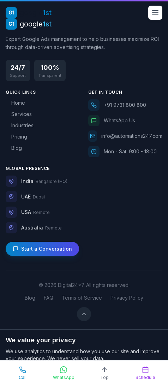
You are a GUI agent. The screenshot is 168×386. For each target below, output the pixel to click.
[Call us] (125, 105)
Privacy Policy (126, 298)
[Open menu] (155, 13)
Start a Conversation (42, 249)
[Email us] (125, 136)
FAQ (48, 298)
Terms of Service (82, 298)
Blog (30, 298)
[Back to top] (84, 314)
